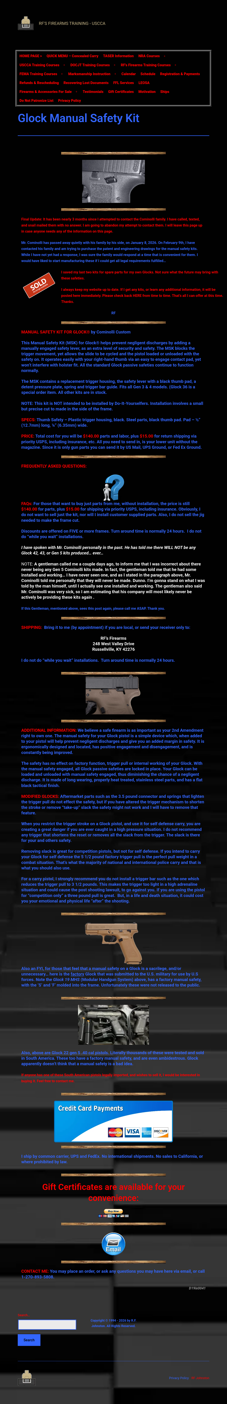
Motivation (147, 92)
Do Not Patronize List (36, 100)
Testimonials (93, 92)
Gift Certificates (121, 92)
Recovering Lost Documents (86, 83)
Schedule (147, 74)
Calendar (128, 74)
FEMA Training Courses (38, 74)
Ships (164, 92)
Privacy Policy (69, 100)
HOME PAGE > (31, 56)
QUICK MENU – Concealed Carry (72, 56)
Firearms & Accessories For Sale (46, 92)
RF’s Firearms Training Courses (146, 65)
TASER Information (118, 56)
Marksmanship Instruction (89, 74)
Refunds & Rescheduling (39, 83)
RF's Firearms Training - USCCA (72, 23)
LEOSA (144, 83)
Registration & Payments (180, 74)
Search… (24, 1315)
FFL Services (123, 83)
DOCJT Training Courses (90, 65)
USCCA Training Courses (39, 65)
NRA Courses (149, 56)
